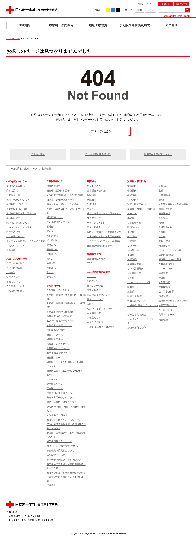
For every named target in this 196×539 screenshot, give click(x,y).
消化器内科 (133, 199)
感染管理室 (164, 296)
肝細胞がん (52, 249)
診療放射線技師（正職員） (60, 311)
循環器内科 (133, 186)
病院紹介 (25, 25)
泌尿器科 (132, 259)
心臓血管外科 (134, 222)
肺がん (50, 231)
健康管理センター (168, 305)
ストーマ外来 (165, 268)
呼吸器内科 (133, 190)
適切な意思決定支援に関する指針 (104, 213)
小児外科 (132, 232)
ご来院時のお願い (15, 290)
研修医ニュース (55, 357)
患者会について (95, 299)
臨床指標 (91, 204)
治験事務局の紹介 (136, 327)
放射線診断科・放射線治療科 (173, 204)
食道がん (51, 268)
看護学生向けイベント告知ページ (64, 419)
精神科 (162, 222)
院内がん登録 (94, 281)
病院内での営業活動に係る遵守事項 (65, 195)
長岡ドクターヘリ (168, 314)
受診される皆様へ (15, 186)
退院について (13, 277)
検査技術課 (164, 287)
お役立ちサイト (95, 317)
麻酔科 (162, 199)
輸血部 (130, 287)
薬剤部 (130, 277)
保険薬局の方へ (55, 217)
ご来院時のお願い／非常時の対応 (104, 236)
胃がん (50, 258)
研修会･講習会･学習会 (58, 190)
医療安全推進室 (135, 296)
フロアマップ (94, 218)
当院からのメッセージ (58, 343)
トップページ (13, 38)
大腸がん (51, 277)
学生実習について (56, 455)
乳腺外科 (163, 232)
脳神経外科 (133, 250)
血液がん (51, 263)
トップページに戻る (98, 131)
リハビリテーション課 (138, 282)
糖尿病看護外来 (135, 264)
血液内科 (132, 213)
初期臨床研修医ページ (59, 325)
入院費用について (15, 286)
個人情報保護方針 (21, 168)
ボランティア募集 (96, 222)
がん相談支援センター (98, 295)
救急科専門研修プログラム (60, 397)
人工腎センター (167, 310)
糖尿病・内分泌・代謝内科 (141, 209)
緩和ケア (91, 304)
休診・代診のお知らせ (17, 199)
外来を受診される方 (16, 181)
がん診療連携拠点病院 (134, 25)
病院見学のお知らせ (57, 415)
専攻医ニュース (55, 388)
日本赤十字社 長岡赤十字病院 (32, 10)
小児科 (130, 218)
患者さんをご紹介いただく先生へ (64, 204)
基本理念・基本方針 (97, 190)
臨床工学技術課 (167, 291)
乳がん (50, 272)
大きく (150, 10)
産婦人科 (163, 186)
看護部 (162, 277)
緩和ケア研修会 (95, 285)
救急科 (162, 236)
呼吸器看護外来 (167, 264)
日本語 (165, 4)
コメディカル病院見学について (63, 446)
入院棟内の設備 (14, 268)
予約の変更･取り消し (17, 209)
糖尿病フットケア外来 (170, 259)
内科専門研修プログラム (59, 393)
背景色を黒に (118, 10)
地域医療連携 (98, 25)
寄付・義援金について (98, 227)
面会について (13, 281)
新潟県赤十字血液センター (158, 154)
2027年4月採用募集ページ (60, 290)
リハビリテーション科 (170, 250)
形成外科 (132, 241)
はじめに (91, 276)
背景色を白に (103, 10)
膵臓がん (51, 245)
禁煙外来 (163, 273)
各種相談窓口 (13, 218)
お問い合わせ (144, 4)
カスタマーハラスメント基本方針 (104, 241)
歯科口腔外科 (165, 209)
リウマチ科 (133, 245)
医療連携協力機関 (96, 258)
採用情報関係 (55, 285)
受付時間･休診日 (15, 204)
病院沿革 (91, 195)
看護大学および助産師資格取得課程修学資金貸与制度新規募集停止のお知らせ (66, 476)
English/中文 (181, 4)
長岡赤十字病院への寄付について (104, 232)
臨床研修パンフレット (58, 348)
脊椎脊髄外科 (165, 227)
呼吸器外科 (133, 227)
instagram (52, 379)
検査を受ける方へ (15, 236)
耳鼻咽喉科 (164, 195)
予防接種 (10, 250)
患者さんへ (92, 209)
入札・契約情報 (43, 168)
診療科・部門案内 (61, 25)
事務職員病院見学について (60, 450)
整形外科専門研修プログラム (61, 402)
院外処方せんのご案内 (17, 222)
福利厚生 (51, 485)
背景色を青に (113, 10)
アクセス (171, 25)
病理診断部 (164, 245)
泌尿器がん (52, 254)
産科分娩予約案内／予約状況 (21, 213)
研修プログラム (55, 334)
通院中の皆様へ (14, 232)
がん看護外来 (94, 313)
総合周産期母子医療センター (173, 300)
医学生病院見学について (59, 353)
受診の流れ (12, 190)
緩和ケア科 (164, 241)
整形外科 (132, 236)
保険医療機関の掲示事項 (99, 245)
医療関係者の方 (55, 181)
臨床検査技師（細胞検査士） (61, 316)
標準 (139, 10)
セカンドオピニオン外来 (19, 227)
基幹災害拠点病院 (136, 314)
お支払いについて (15, 245)
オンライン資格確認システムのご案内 (25, 241)
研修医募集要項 (55, 339)
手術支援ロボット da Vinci (100, 326)
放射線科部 (164, 282)
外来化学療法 (94, 290)
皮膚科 (130, 255)
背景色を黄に (108, 10)
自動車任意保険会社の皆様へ (61, 199)
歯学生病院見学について (59, 441)
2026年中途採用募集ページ (61, 321)
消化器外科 (164, 213)
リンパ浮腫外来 (135, 268)
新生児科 (163, 218)
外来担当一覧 (13, 195)
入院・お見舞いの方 (16, 258)
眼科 (161, 190)
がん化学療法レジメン (58, 222)
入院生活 (10, 272)
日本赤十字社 (38, 154)
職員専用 (163, 319)
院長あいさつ (94, 186)
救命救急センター (136, 300)
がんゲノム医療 (95, 322)
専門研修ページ (55, 383)
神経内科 (132, 195)
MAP (89, 263)
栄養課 (130, 291)
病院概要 (91, 199)
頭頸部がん (52, 235)
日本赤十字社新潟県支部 (98, 154)
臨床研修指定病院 (56, 330)
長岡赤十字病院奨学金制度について (65, 459)
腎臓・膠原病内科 (136, 204)
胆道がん (51, 226)
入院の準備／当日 (15, 263)
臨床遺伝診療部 (167, 255)
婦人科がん (52, 240)
